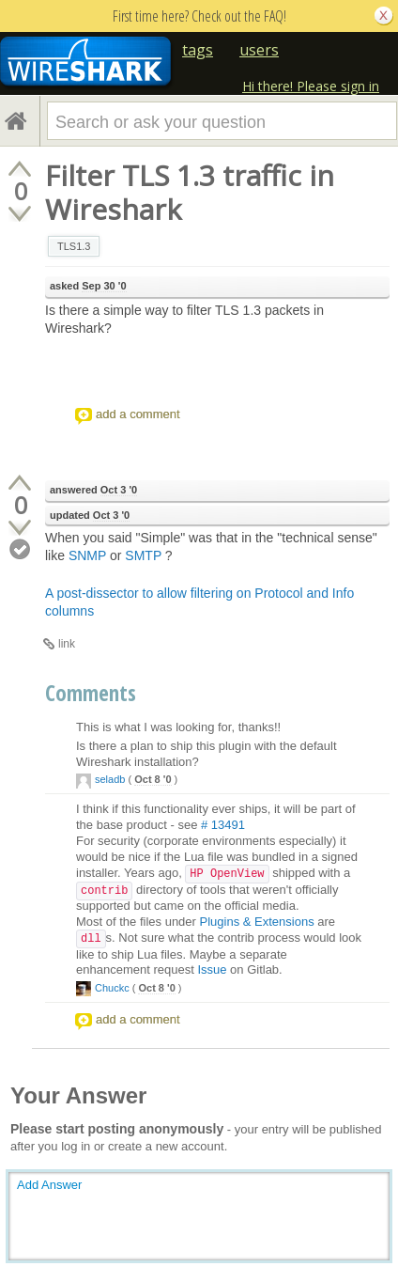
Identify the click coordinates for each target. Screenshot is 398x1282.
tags (197, 49)
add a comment (138, 414)
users (259, 49)
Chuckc (112, 987)
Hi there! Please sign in (310, 86)
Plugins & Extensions (257, 922)
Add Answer (49, 1185)
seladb (110, 779)
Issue (211, 969)
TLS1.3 (73, 246)
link (66, 643)
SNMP (87, 555)
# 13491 (223, 825)
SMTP (143, 555)
